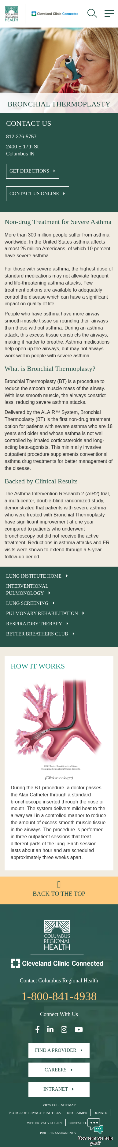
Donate (100, 1113)
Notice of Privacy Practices (35, 1113)
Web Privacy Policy (44, 1123)
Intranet (55, 1089)
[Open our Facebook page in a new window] (37, 1030)
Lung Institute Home (33, 576)
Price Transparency (58, 1133)
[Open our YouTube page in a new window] (79, 1030)
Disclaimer (77, 1113)
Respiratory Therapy (34, 623)
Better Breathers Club (37, 633)
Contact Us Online (34, 193)
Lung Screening (27, 603)
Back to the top (59, 893)
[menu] (109, 14)
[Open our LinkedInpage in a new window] (50, 1030)
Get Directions (29, 170)
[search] (92, 14)
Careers (56, 1069)
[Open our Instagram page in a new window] (64, 1030)
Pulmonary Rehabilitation (42, 613)
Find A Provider (55, 1050)
